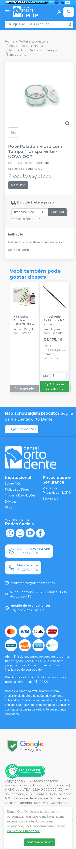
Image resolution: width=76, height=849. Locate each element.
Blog (8, 507)
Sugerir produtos (21, 429)
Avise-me (18, 185)
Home (9, 41)
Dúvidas (10, 501)
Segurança (50, 498)
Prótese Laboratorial (34, 41)
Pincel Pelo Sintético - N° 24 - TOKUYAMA (54, 320)
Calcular (57, 212)
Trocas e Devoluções (20, 495)
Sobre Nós (13, 483)
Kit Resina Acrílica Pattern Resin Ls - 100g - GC (23, 320)
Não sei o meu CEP (25, 219)
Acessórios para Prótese (27, 46)
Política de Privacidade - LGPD (57, 490)
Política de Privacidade (23, 831)
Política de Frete (17, 489)
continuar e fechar (39, 842)
